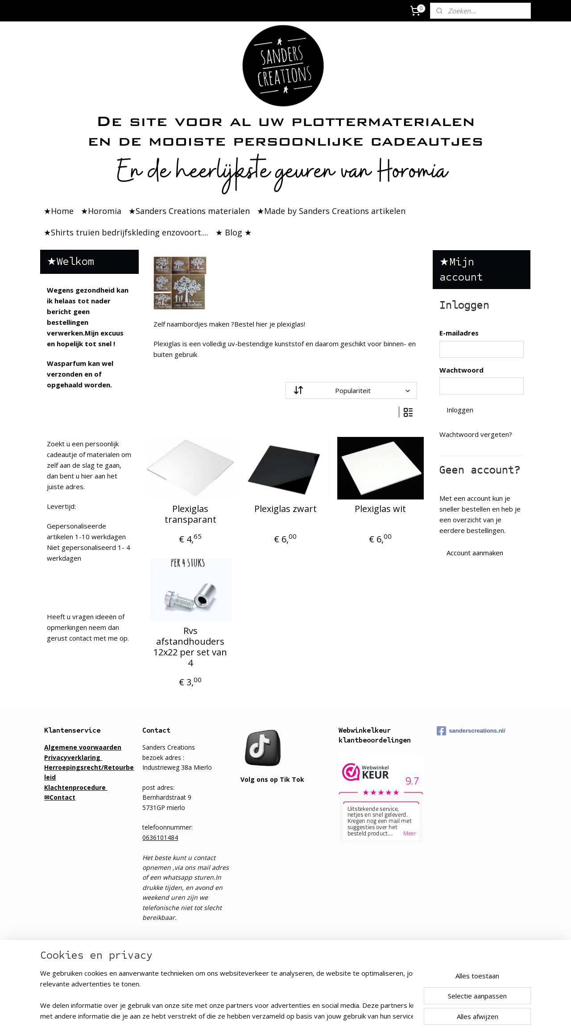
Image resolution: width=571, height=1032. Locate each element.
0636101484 (160, 837)
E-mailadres (459, 332)
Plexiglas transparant (190, 514)
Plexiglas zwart (285, 508)
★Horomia (101, 211)
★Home (59, 211)
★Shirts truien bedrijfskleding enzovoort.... (126, 232)
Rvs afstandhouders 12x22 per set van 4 (190, 646)
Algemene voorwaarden (82, 747)
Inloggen (460, 409)
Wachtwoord (461, 369)
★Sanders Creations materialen (189, 211)
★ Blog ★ (233, 232)
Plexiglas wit (380, 508)
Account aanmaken (475, 552)
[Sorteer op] (351, 390)
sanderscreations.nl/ (471, 731)
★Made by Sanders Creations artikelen (331, 211)
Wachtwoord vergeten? (475, 434)
